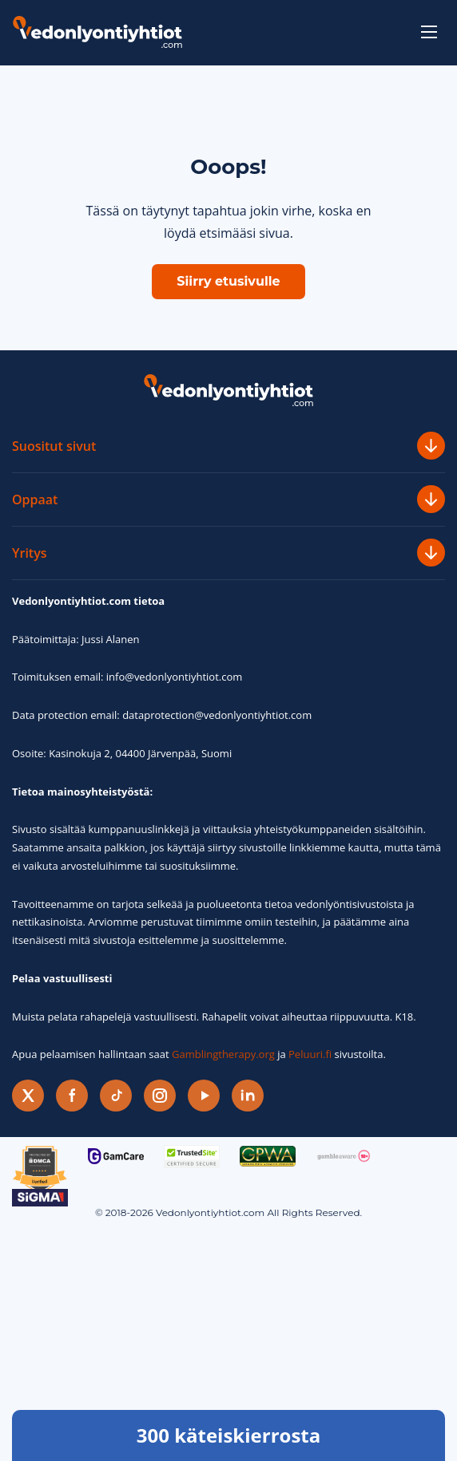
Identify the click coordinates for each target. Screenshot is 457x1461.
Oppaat (228, 499)
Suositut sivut (228, 446)
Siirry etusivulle (228, 281)
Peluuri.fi (310, 1054)
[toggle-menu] (429, 32)
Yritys (228, 553)
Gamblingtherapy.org (223, 1054)
